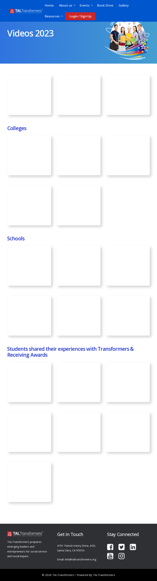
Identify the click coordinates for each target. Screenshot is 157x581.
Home (49, 5)
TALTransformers (104, 575)
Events (86, 5)
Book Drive (105, 5)
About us (67, 5)
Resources (54, 16)
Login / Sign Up (80, 16)
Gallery (124, 5)
